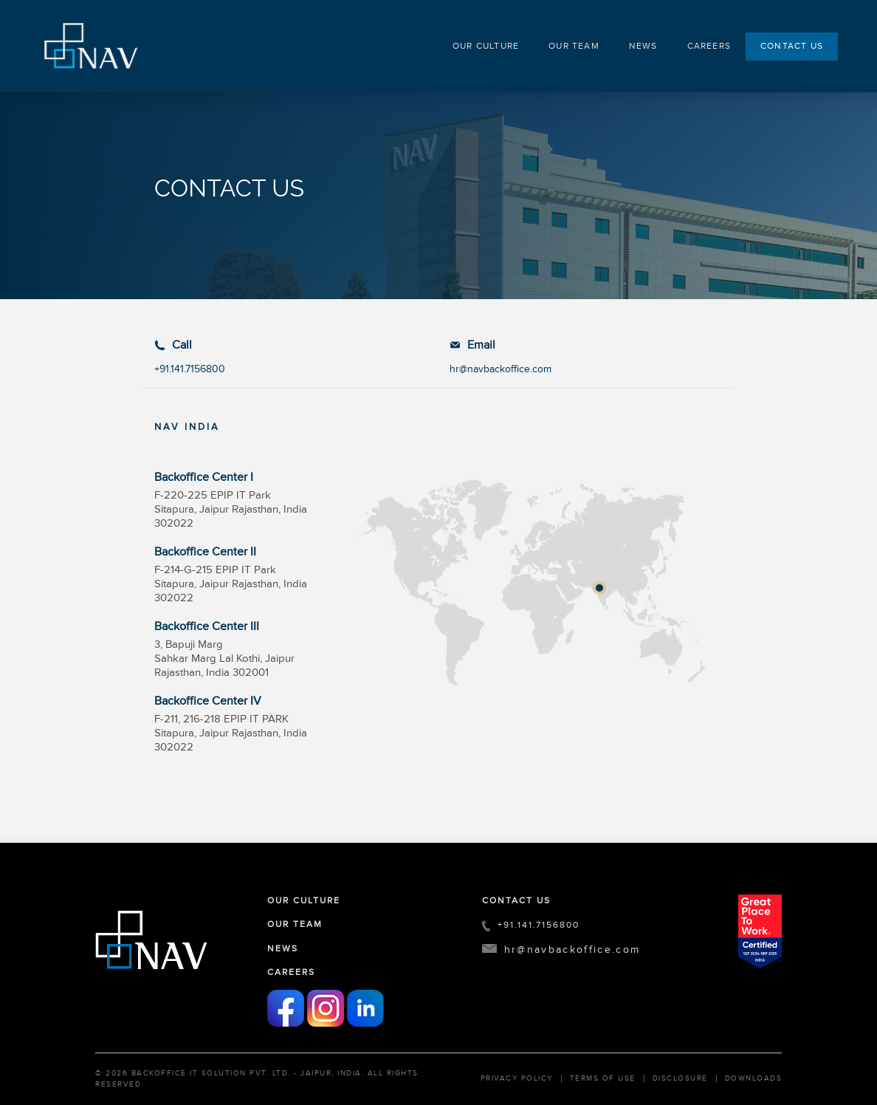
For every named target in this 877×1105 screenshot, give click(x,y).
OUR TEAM (573, 46)
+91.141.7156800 (189, 369)
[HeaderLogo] (92, 44)
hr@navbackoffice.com (500, 369)
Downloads (754, 1078)
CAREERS (709, 46)
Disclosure (680, 1078)
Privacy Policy (517, 1078)
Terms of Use (603, 1078)
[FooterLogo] (151, 940)
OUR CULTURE (486, 46)
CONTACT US (791, 46)
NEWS (643, 46)
